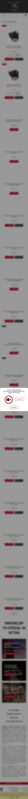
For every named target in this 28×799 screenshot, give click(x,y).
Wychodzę (14, 407)
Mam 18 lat (19, 399)
